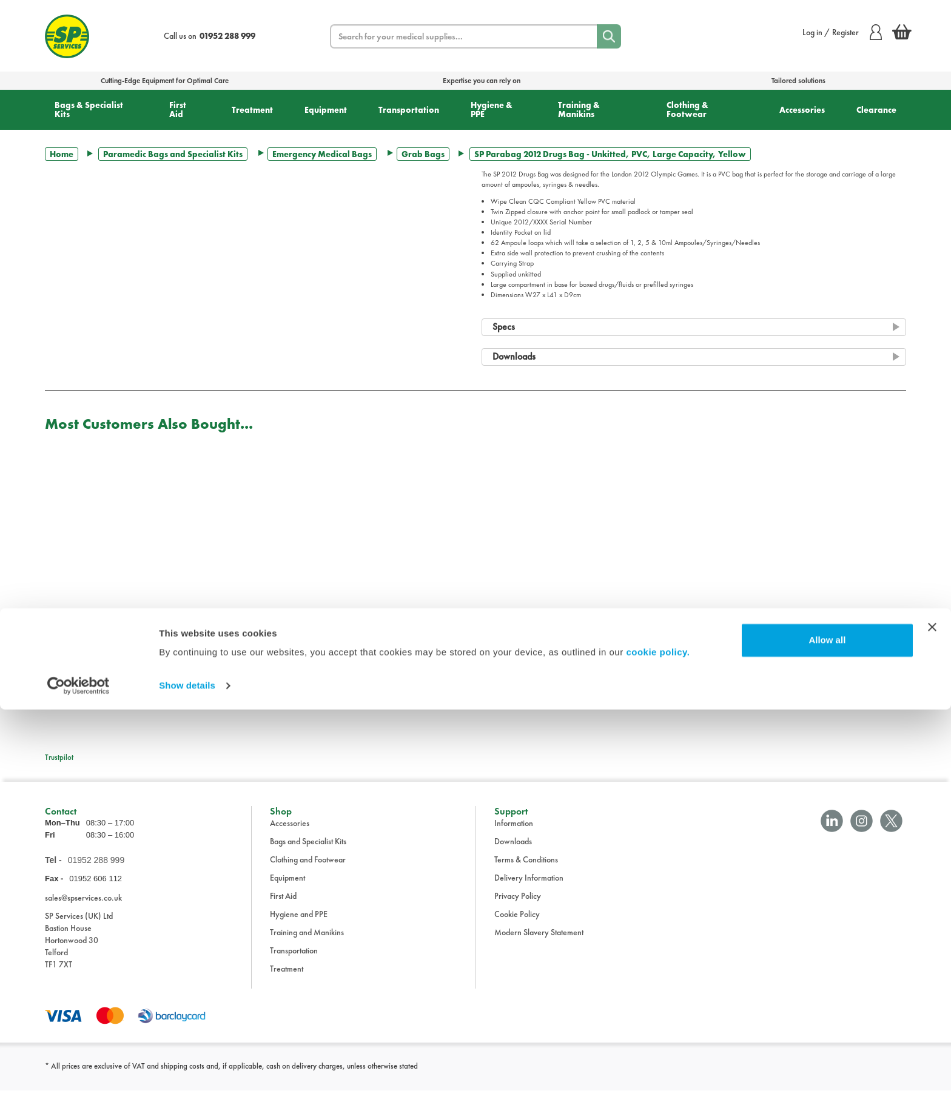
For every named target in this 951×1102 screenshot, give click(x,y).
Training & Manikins (579, 109)
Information (513, 834)
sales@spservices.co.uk (83, 909)
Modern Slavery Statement (538, 943)
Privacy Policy (517, 907)
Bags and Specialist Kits (308, 852)
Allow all (826, 1032)
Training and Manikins (307, 943)
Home (61, 154)
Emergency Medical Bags (322, 154)
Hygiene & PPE (491, 109)
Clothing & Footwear (687, 109)
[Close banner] (932, 1019)
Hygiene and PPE (299, 925)
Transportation (408, 109)
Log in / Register (842, 32)
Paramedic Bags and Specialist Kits (173, 154)
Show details (187, 1078)
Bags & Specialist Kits (89, 109)
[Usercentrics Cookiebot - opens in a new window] (78, 1078)
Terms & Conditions (526, 870)
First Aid (177, 109)
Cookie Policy (517, 925)
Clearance (876, 109)
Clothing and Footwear (308, 870)
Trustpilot (59, 757)
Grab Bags (423, 154)
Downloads (513, 852)
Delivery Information (528, 889)
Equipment (325, 109)
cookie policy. (658, 1045)
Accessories (802, 109)
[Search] (609, 36)
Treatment (252, 109)
